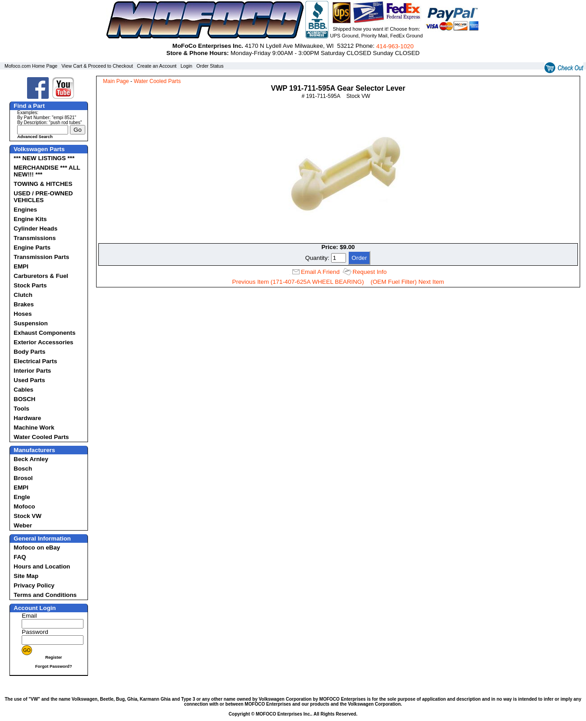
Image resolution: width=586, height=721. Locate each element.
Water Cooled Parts (41, 437)
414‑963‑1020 (395, 46)
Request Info (370, 271)
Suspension (31, 323)
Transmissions (34, 238)
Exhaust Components (44, 332)
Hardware (27, 418)
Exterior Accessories (43, 342)
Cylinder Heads (35, 228)
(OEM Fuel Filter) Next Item (407, 281)
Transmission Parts (41, 257)
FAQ (20, 557)
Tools (21, 408)
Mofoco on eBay (37, 547)
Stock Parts (30, 285)
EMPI (21, 266)
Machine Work (34, 427)
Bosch (23, 468)
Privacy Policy (34, 585)
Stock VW (27, 516)
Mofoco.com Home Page (31, 66)
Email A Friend (320, 271)
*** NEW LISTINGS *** (44, 158)
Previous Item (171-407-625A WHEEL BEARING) (298, 281)
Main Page (116, 81)
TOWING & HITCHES (43, 183)
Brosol (23, 478)
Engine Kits (30, 219)
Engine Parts (32, 247)
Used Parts (29, 380)
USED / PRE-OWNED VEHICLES (43, 196)
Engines (25, 209)
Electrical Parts (35, 361)
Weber (23, 525)
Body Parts (29, 351)
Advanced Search (34, 136)
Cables (23, 389)
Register (53, 657)
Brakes (23, 304)
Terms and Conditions (45, 595)
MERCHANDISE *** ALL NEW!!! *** (47, 171)
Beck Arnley (31, 459)
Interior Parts (32, 370)
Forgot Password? (53, 666)
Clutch (23, 294)
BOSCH (24, 399)
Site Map (26, 576)
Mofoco (24, 506)
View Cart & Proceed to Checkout (97, 66)
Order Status (209, 66)
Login (186, 66)
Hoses (23, 313)
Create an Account (157, 66)
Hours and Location (42, 566)
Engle (22, 497)
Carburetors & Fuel (41, 276)
